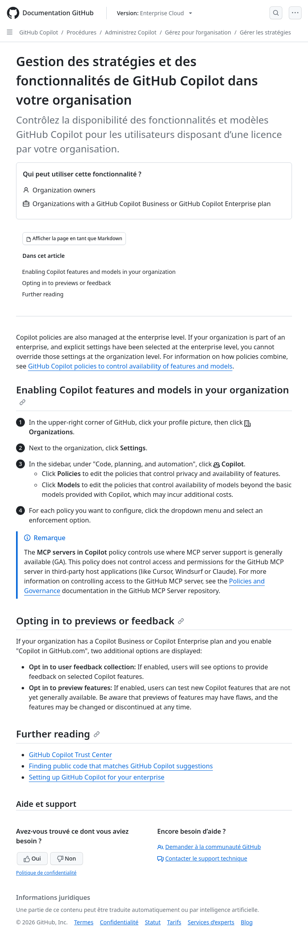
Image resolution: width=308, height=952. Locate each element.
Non (66, 858)
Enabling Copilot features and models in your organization (152, 394)
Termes (83, 922)
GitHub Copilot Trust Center (70, 754)
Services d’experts (211, 922)
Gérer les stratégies (265, 32)
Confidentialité (119, 922)
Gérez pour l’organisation (198, 32)
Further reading (58, 733)
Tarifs (174, 922)
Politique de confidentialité (46, 872)
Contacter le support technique (202, 858)
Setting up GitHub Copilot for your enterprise (96, 777)
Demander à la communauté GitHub (209, 847)
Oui (32, 858)
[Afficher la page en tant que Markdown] (74, 238)
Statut (152, 922)
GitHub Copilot (38, 32)
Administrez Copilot (130, 32)
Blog (247, 922)
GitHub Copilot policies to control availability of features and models (130, 366)
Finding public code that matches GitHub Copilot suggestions (121, 766)
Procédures (81, 32)
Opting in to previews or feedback (100, 620)
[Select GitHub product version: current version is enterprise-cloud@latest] (154, 13)
